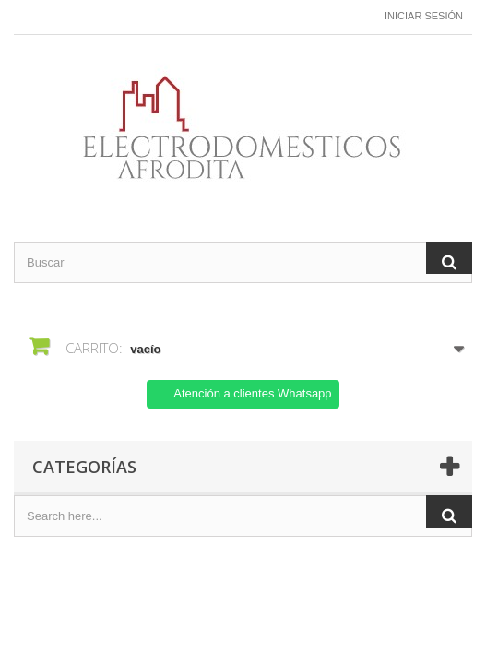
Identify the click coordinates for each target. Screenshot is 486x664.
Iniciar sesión (424, 15)
